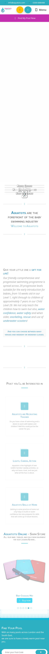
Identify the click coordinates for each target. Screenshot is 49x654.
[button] (19, 9)
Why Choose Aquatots (25, 189)
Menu (40, 10)
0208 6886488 (39, 2)
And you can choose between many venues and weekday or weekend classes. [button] (24, 341)
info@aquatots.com (16, 2)
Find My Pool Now (25, 18)
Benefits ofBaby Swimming (24, 192)
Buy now (24, 600)
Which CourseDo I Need (24, 187)
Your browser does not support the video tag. (24, 273)
